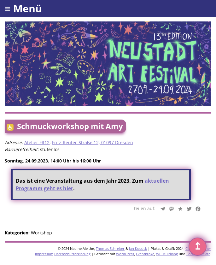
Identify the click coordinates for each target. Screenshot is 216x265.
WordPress (125, 253)
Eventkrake (145, 253)
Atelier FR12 (37, 142)
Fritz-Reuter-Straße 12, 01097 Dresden (92, 142)
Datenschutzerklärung (72, 253)
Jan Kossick (138, 248)
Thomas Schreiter (110, 248)
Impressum (44, 253)
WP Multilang (167, 253)
